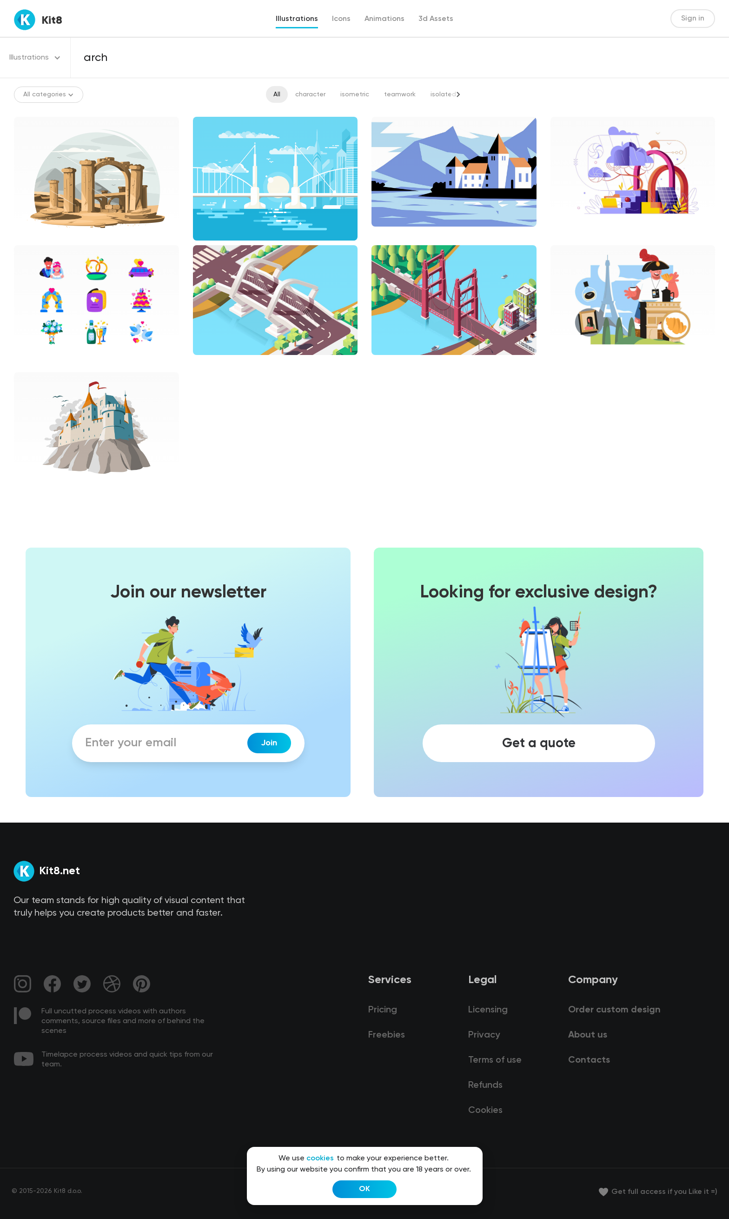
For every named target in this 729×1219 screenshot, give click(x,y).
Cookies (485, 1110)
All (276, 94)
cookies (320, 1158)
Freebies (386, 1035)
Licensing (488, 1010)
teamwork (400, 94)
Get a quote (539, 743)
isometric (354, 94)
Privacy (484, 1035)
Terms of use (495, 1060)
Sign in (692, 18)
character (310, 94)
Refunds (485, 1085)
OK (364, 1189)
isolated (443, 94)
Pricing (382, 1010)
